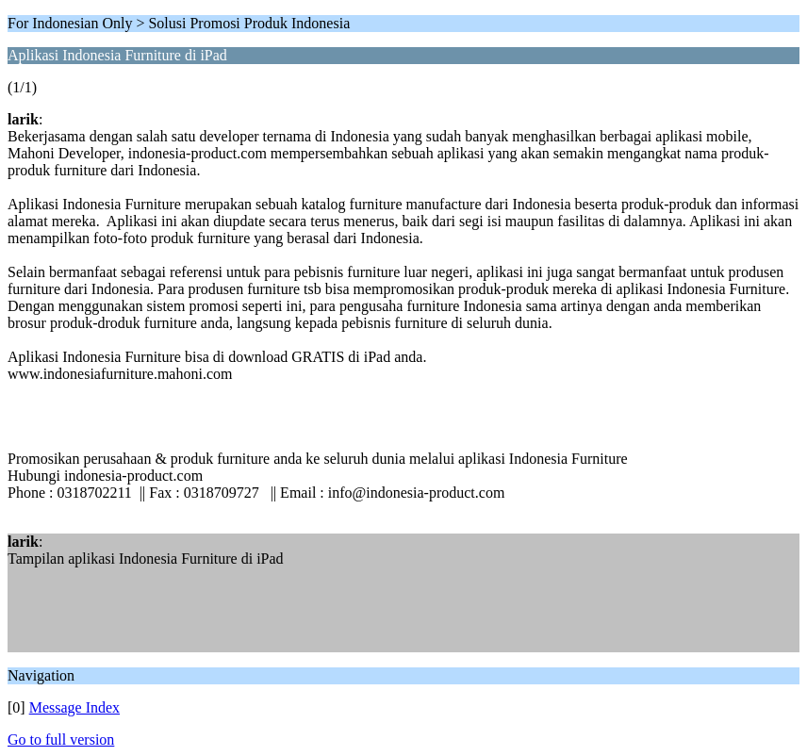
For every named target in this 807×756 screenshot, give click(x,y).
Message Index (74, 707)
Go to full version (61, 739)
